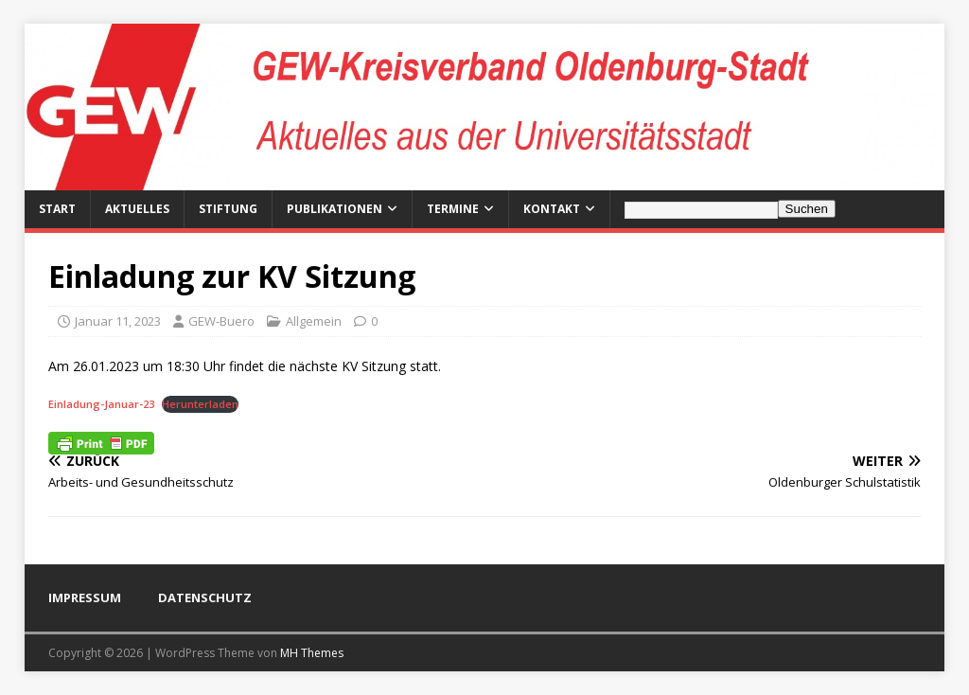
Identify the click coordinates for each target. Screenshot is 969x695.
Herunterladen (200, 404)
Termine (453, 209)
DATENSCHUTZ (205, 597)
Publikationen (334, 209)
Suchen (806, 209)
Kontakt (551, 209)
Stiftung (228, 209)
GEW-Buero (221, 321)
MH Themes (312, 653)
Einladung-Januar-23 (101, 404)
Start (57, 209)
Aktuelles (137, 209)
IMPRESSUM (84, 597)
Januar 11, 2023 (118, 321)
